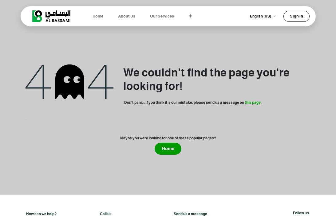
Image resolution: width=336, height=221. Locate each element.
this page (253, 102)
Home (168, 148)
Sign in (296, 16)
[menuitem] (98, 16)
